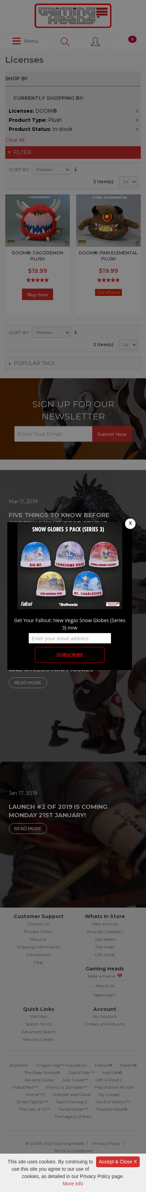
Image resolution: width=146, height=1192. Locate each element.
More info (73, 1183)
